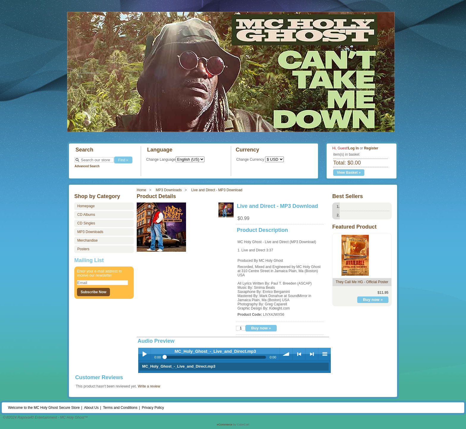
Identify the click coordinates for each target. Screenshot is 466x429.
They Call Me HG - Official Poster (362, 282)
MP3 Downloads (169, 190)
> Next (312, 354)
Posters (83, 249)
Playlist (324, 354)
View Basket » (349, 172)
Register (371, 148)
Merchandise (87, 240)
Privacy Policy (153, 408)
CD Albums (86, 215)
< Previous (299, 354)
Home (141, 190)
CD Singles (86, 223)
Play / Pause (144, 354)
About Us (91, 408)
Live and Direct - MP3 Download (216, 190)
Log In (353, 148)
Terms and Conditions (120, 408)
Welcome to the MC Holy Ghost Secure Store (44, 408)
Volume (286, 354)
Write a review (149, 386)
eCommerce (224, 424)
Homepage (86, 206)
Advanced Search (87, 166)
